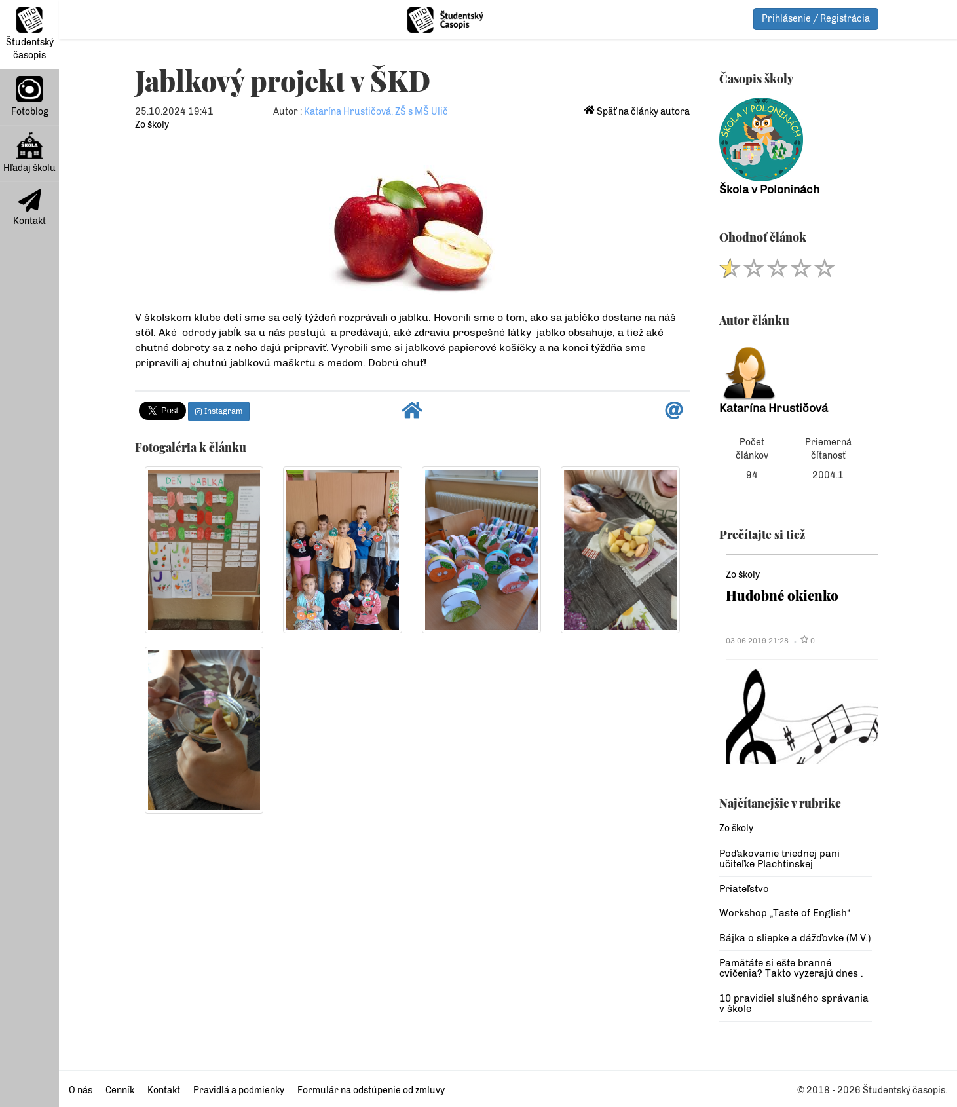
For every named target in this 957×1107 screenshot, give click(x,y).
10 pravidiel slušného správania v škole (794, 1003)
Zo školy (152, 124)
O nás (80, 1090)
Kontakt (29, 208)
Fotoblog (29, 96)
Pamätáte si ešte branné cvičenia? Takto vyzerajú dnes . (791, 968)
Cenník (119, 1090)
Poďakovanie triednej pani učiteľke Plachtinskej (779, 859)
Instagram (218, 411)
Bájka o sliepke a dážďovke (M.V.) (795, 938)
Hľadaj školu (29, 153)
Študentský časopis (30, 34)
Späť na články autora (637, 111)
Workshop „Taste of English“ (784, 913)
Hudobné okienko (782, 595)
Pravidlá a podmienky (238, 1090)
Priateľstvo (744, 889)
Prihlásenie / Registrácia (816, 18)
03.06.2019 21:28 (757, 640)
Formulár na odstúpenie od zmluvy (371, 1090)
